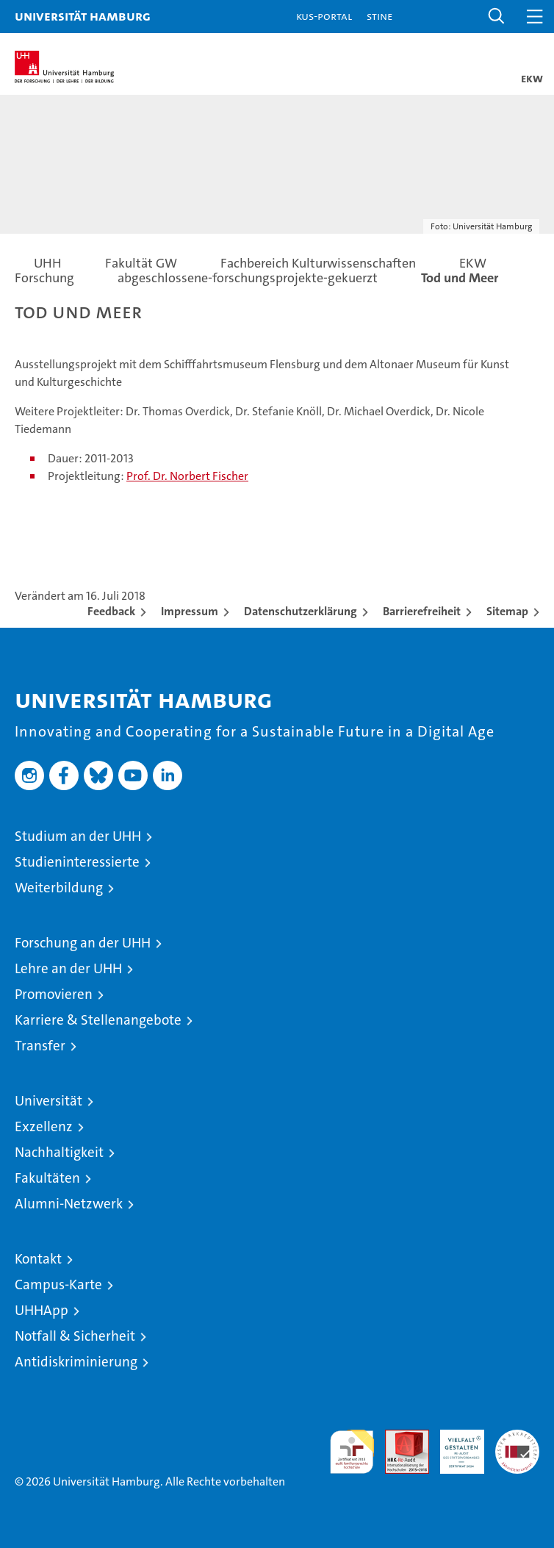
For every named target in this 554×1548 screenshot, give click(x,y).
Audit (399, 1437)
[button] (496, 16)
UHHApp (41, 1310)
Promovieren (54, 994)
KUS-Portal (324, 16)
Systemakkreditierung (517, 1437)
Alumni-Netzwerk (69, 1203)
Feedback (111, 611)
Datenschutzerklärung (300, 611)
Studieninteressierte (77, 862)
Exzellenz (44, 1126)
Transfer (40, 1045)
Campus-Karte (58, 1284)
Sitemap (507, 611)
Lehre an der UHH (68, 968)
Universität (48, 1101)
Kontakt (38, 1259)
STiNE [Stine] (379, 16)
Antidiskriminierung (76, 1361)
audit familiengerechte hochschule (352, 1452)
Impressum (189, 611)
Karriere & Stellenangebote (98, 1020)
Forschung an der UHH (83, 943)
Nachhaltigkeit (59, 1152)
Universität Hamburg (83, 16)
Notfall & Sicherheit (75, 1336)
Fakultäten (47, 1178)
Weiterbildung (59, 887)
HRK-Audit (454, 1445)
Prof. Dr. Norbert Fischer (187, 476)
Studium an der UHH (78, 836)
